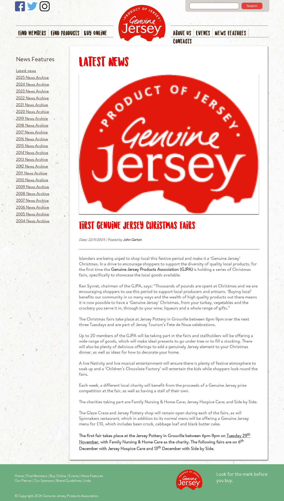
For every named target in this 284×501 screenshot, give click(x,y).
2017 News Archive (32, 132)
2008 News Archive (32, 193)
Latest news (26, 70)
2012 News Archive (32, 166)
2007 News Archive (32, 200)
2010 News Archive (32, 179)
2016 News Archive (32, 138)
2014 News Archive (32, 152)
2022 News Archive (32, 97)
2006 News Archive (32, 207)
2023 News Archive (32, 91)
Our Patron (23, 480)
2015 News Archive (32, 145)
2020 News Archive (32, 111)
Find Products (65, 33)
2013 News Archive (32, 159)
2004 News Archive (32, 220)
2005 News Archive (32, 213)
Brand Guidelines (68, 480)
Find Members (32, 33)
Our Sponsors (44, 480)
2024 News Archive (32, 84)
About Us (182, 33)
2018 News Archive (32, 125)
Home (19, 475)
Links (87, 480)
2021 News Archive (32, 104)
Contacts (182, 42)
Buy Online (95, 33)
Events (203, 33)
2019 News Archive (32, 118)
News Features (230, 33)
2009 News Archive (32, 186)
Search (251, 6)
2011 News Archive (31, 173)
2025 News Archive (32, 77)
